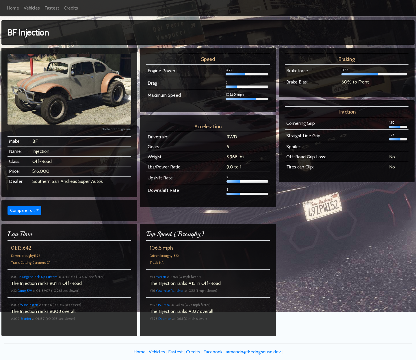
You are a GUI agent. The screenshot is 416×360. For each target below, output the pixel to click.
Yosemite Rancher (169, 291)
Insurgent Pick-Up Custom (37, 277)
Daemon (164, 319)
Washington (29, 305)
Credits (71, 8)
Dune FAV (25, 291)
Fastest (51, 8)
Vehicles (32, 8)
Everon (161, 277)
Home (13, 8)
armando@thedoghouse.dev (253, 352)
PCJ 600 (164, 305)
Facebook (212, 352)
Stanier (26, 319)
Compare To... (22, 210)
